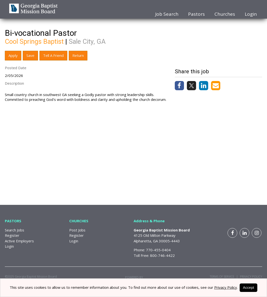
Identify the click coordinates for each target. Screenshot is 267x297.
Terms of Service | (224, 277)
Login (251, 14)
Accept (248, 287)
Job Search (166, 14)
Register (12, 235)
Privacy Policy (250, 277)
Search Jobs (14, 230)
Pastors (196, 14)
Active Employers (19, 240)
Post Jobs (77, 230)
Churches (224, 14)
